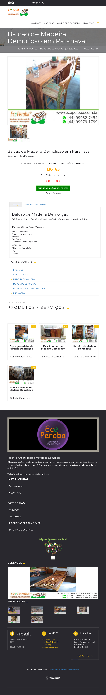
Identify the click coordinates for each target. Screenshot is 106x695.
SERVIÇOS (14, 510)
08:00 (36, 3)
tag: (13, 250)
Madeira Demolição (24, 279)
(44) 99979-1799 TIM (89, 49)
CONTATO (15, 493)
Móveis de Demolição (24, 284)
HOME (20, 49)
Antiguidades (20, 274)
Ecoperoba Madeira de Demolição (64, 670)
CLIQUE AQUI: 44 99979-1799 (53, 188)
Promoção (19, 293)
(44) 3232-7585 (71, 49)
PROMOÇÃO (88, 23)
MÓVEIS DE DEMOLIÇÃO (68, 23)
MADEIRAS (49, 23)
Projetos (18, 270)
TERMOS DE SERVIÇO (21, 530)
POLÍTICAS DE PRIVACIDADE (25, 523)
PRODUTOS (15, 517)
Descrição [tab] (15, 205)
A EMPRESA (16, 486)
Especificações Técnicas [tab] (35, 205)
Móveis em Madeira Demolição (29, 288)
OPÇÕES (36, 23)
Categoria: (16, 245)
